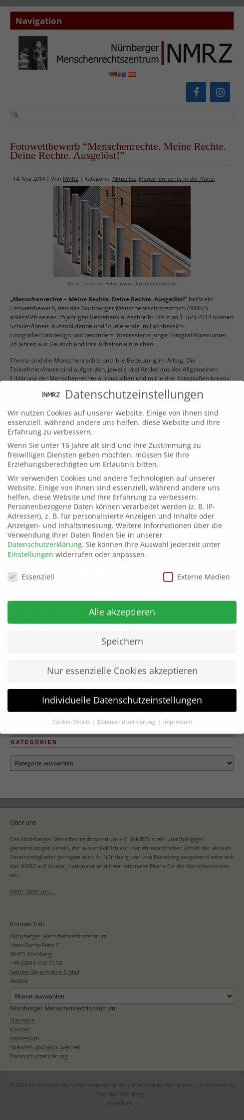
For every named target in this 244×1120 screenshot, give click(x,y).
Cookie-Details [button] (71, 712)
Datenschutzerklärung (44, 535)
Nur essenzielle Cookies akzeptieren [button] (122, 661)
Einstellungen (30, 545)
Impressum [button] (177, 712)
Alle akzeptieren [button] (122, 603)
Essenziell (30, 567)
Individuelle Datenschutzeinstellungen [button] (122, 691)
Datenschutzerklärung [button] (127, 712)
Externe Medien (196, 567)
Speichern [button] (122, 632)
